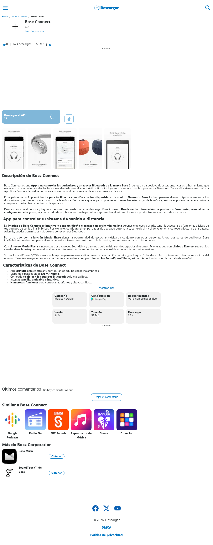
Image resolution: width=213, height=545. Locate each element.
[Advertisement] (106, 79)
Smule (104, 433)
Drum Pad (127, 433)
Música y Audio (19, 17)
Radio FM (35, 433)
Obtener (56, 456)
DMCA (106, 527)
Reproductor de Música (81, 435)
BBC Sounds (58, 433)
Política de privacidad (106, 535)
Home (5, 17)
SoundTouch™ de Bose (30, 469)
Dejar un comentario (106, 397)
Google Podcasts (12, 435)
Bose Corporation (34, 31)
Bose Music (26, 451)
